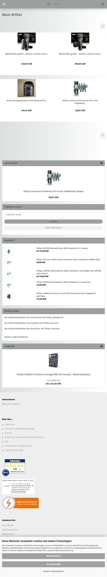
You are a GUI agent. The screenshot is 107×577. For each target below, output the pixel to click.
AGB (6, 441)
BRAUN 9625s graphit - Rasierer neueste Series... (26, 54)
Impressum (10, 424)
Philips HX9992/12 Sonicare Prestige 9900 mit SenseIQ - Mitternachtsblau (53, 374)
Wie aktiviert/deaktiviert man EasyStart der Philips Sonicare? (31, 323)
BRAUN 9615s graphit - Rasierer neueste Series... (80, 54)
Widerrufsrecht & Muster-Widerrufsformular (24, 437)
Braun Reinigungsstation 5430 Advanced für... (27, 100)
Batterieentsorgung (10, 404)
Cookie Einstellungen (14, 450)
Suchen (53, 222)
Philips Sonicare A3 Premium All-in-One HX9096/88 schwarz (53, 191)
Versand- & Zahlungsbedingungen (20, 429)
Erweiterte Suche (53, 228)
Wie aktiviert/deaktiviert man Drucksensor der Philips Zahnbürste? (33, 317)
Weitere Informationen (53, 571)
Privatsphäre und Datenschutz (18, 446)
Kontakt (8, 433)
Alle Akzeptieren (53, 556)
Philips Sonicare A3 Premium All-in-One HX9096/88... (80, 101)
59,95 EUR (53, 197)
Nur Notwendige (53, 564)
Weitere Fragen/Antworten (16, 337)
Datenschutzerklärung (64, 550)
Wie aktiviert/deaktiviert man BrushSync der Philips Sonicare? (32, 328)
